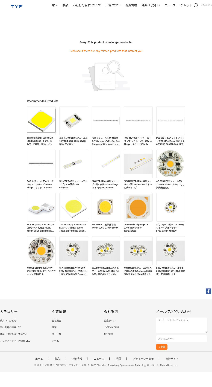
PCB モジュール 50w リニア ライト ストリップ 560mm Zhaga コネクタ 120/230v (40, 184)
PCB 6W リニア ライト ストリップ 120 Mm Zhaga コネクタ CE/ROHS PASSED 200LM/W (170, 141)
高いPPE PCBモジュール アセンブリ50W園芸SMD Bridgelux (73, 184)
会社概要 (56, 320)
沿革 (54, 327)
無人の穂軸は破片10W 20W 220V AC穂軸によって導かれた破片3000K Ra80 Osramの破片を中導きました (73, 271)
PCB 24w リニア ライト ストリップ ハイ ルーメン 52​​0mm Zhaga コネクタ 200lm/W (138, 141)
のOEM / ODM (111, 327)
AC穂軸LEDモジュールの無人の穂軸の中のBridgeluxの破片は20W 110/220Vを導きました (138, 271)
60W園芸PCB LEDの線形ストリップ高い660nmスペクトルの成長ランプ (138, 184)
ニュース (170, 5)
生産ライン (110, 320)
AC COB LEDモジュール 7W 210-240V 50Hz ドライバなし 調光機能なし (170, 184)
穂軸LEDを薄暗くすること (13, 334)
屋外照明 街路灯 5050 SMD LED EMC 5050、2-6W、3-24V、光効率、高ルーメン (40, 141)
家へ (55, 5)
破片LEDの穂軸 (8, 320)
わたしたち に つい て (87, 5)
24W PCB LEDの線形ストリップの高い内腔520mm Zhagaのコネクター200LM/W (106, 184)
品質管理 (131, 5)
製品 (65, 5)
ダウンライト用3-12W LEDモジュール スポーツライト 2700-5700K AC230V (170, 227)
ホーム (39, 358)
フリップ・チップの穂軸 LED (15, 340)
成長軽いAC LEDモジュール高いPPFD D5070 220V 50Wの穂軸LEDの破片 (73, 141)
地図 (118, 358)
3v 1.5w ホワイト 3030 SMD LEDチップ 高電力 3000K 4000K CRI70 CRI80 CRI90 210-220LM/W (40, 228)
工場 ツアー (113, 5)
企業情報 (77, 358)
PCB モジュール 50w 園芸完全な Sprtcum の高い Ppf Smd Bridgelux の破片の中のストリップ (106, 141)
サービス (56, 334)
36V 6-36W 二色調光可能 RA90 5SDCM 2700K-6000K (105, 226)
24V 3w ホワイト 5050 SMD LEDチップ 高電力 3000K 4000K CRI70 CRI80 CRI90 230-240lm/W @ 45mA (72, 228)
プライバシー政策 (143, 358)
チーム (55, 340)
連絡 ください (150, 5)
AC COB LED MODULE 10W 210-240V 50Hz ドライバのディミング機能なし (41, 271)
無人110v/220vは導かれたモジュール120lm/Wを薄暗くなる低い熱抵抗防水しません (105, 271)
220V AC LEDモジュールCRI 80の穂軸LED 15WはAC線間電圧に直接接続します (170, 271)
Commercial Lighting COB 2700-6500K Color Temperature (136, 227)
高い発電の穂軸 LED (10, 327)
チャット (186, 5)
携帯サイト (172, 358)
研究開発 (108, 334)
